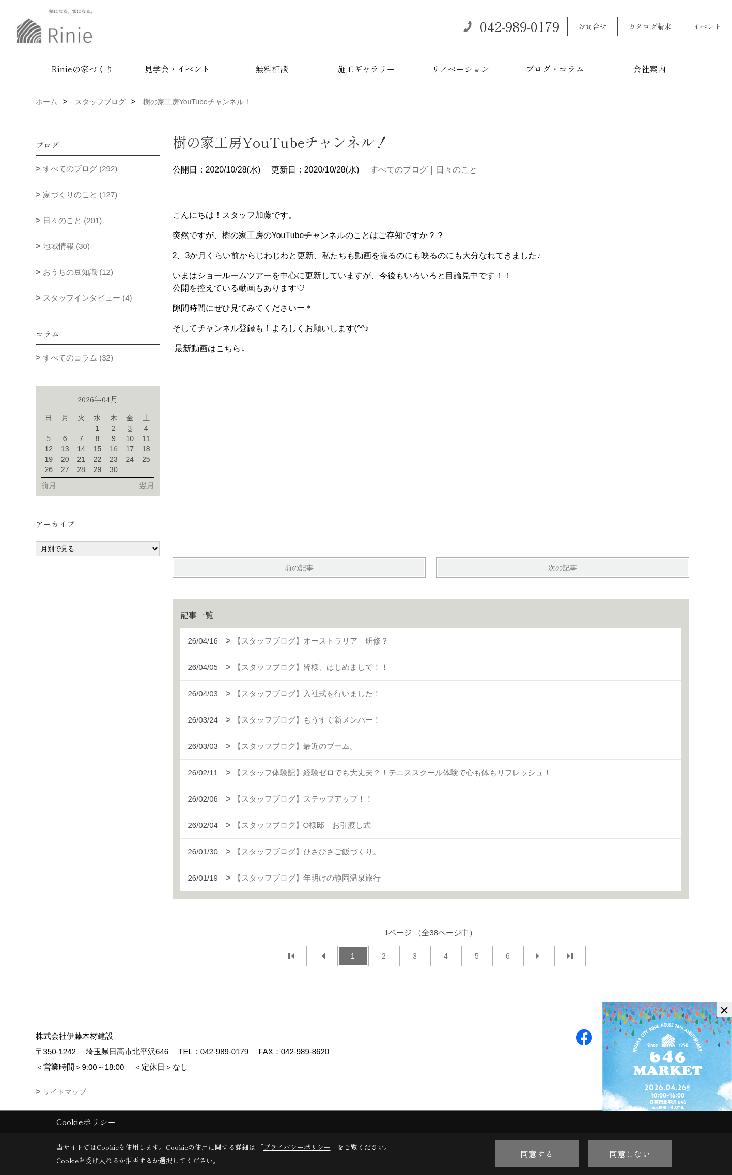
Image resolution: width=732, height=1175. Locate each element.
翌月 (146, 485)
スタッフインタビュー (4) (87, 297)
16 (114, 449)
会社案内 (649, 68)
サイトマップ (64, 1092)
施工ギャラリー (366, 68)
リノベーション (460, 68)
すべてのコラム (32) (78, 357)
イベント (707, 26)
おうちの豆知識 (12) (78, 272)
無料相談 (271, 68)
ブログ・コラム (555, 68)
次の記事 (562, 567)
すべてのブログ (399, 169)
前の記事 (299, 567)
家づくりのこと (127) (80, 194)
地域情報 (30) (66, 246)
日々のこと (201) (72, 220)
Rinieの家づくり (82, 68)
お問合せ (592, 26)
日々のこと (456, 169)
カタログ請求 (650, 26)
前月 (48, 485)
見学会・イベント (177, 68)
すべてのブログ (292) (80, 168)
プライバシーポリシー (297, 1147)
